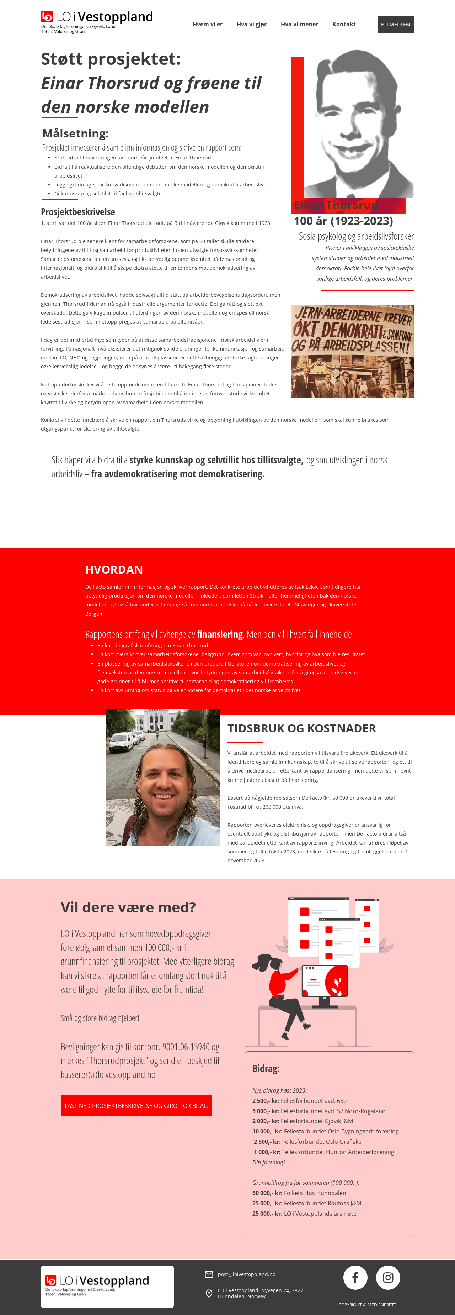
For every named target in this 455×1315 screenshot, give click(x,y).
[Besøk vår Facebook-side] (355, 1278)
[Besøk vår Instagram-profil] (388, 1278)
